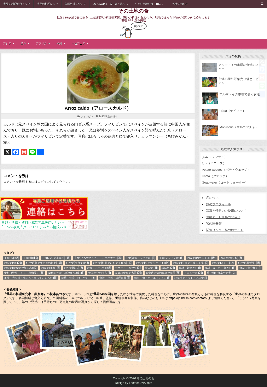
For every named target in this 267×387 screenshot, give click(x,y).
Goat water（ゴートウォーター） (225, 182)
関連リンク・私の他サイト (224, 230)
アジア (7, 43)
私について (214, 198)
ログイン (43, 181)
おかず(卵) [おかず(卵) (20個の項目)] (13, 263)
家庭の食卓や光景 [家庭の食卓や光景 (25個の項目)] (128, 273)
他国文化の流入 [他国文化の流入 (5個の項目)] (99, 273)
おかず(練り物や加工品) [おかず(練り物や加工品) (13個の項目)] (20, 268)
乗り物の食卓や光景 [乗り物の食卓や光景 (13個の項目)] (221, 273)
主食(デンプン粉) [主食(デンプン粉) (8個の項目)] (171, 258)
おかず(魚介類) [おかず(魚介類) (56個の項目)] (231, 258)
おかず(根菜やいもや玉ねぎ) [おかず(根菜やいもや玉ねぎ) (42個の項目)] (112, 263)
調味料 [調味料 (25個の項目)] (168, 268)
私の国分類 (214, 223)
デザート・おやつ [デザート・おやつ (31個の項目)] (128, 268)
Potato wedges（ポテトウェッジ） (226, 169)
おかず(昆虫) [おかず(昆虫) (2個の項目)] (73, 268)
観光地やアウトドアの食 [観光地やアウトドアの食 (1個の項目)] (190, 278)
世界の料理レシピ (47, 4)
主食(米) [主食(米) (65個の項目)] (11, 258)
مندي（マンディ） (214, 156)
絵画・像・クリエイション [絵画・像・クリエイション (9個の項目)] (152, 278)
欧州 (23, 43)
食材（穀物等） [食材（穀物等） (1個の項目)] (190, 268)
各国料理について (75, 4)
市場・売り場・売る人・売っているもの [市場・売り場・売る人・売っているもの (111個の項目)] (30, 278)
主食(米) (112, 116)
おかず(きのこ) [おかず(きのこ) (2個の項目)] (223, 263)
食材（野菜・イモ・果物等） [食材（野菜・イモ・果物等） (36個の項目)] (24, 273)
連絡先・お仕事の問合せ (223, 217)
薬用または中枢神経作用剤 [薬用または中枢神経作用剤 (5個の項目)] (66, 273)
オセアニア (78, 43)
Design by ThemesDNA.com (133, 383)
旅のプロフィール (218, 204)
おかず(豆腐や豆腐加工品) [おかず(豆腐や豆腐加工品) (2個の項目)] (190, 263)
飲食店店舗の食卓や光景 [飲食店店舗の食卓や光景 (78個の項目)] (163, 273)
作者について (180, 4)
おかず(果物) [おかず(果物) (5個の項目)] (50, 268)
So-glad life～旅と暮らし (110, 4)
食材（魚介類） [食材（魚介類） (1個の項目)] (250, 268)
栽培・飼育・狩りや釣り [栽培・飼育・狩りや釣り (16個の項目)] (78, 278)
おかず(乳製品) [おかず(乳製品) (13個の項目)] (249, 263)
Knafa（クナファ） (215, 176)
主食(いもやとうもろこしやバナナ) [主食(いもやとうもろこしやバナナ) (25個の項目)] (98, 258)
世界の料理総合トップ (16, 4)
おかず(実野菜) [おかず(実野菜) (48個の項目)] (77, 263)
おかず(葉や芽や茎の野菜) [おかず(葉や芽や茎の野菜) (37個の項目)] (44, 263)
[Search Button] (262, 3)
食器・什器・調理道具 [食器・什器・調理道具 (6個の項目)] (114, 278)
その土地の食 (133, 10)
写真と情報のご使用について (226, 210)
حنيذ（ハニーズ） (214, 163)
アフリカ (41, 43)
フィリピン (87, 116)
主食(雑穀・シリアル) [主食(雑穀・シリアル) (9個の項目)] (140, 258)
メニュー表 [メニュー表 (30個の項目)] (193, 273)
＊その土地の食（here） (150, 4)
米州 (59, 43)
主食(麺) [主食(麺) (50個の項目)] (30, 258)
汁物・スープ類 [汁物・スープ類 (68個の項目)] (99, 268)
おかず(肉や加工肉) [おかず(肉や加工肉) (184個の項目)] (201, 258)
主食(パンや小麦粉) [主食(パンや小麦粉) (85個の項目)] (56, 258)
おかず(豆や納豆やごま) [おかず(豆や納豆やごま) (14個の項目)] (152, 263)
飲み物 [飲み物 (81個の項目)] (151, 268)
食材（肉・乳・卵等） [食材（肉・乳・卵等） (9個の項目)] (220, 268)
